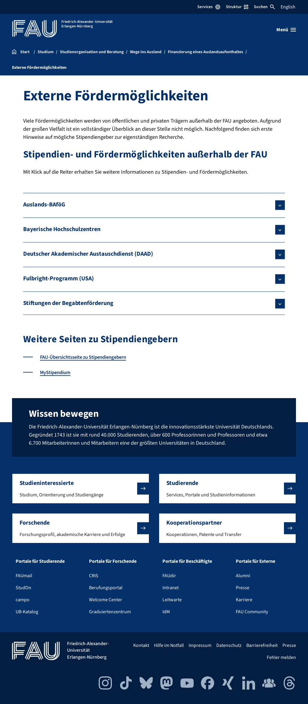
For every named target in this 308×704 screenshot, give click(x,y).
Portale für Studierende (40, 561)
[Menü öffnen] (286, 29)
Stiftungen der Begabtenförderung (68, 303)
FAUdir (169, 575)
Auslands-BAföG (44, 204)
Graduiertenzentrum (110, 611)
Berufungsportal (105, 587)
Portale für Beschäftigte (187, 561)
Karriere (244, 599)
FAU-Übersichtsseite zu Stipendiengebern (88, 357)
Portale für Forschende (113, 561)
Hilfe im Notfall (169, 645)
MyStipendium (57, 372)
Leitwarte (172, 599)
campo (22, 599)
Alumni (243, 575)
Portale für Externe (255, 561)
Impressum (200, 645)
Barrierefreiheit (262, 645)
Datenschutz (229, 645)
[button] (80, 489)
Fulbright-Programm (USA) (58, 278)
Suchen (264, 7)
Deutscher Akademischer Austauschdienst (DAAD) (88, 254)
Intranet (170, 587)
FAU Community (252, 611)
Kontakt (141, 645)
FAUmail (24, 575)
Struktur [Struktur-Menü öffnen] (237, 7)
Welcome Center (105, 599)
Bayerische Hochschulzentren (61, 229)
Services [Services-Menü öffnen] (208, 7)
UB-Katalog (27, 611)
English (288, 7)
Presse (242, 587)
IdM (166, 611)
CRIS (93, 575)
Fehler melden (281, 657)
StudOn (23, 587)
